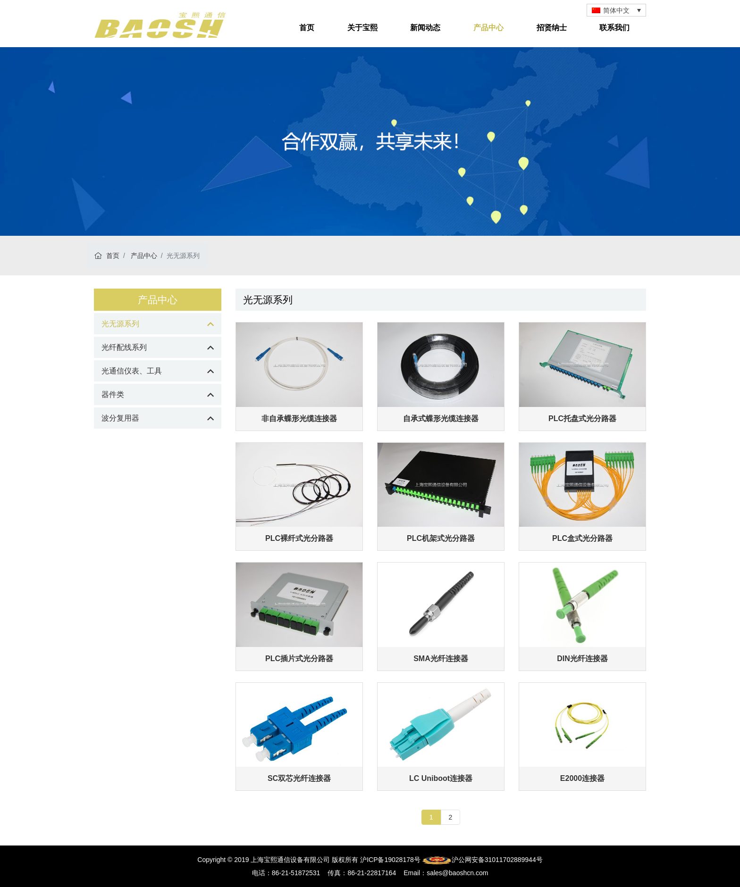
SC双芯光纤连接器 (299, 778)
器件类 (112, 394)
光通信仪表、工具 (131, 371)
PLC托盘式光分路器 (582, 418)
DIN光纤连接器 (582, 659)
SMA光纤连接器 (440, 659)
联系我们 (614, 28)
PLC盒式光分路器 (582, 538)
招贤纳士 (552, 28)
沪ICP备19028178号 (390, 859)
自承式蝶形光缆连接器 (441, 418)
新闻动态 (425, 28)
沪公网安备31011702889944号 (482, 859)
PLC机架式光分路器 (441, 538)
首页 (306, 28)
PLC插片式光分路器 (299, 659)
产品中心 (488, 28)
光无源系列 (120, 324)
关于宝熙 (362, 28)
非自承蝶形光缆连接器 (299, 418)
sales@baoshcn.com (457, 873)
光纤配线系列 (124, 347)
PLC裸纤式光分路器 (299, 538)
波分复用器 (120, 418)
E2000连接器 (582, 778)
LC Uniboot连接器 (440, 778)
